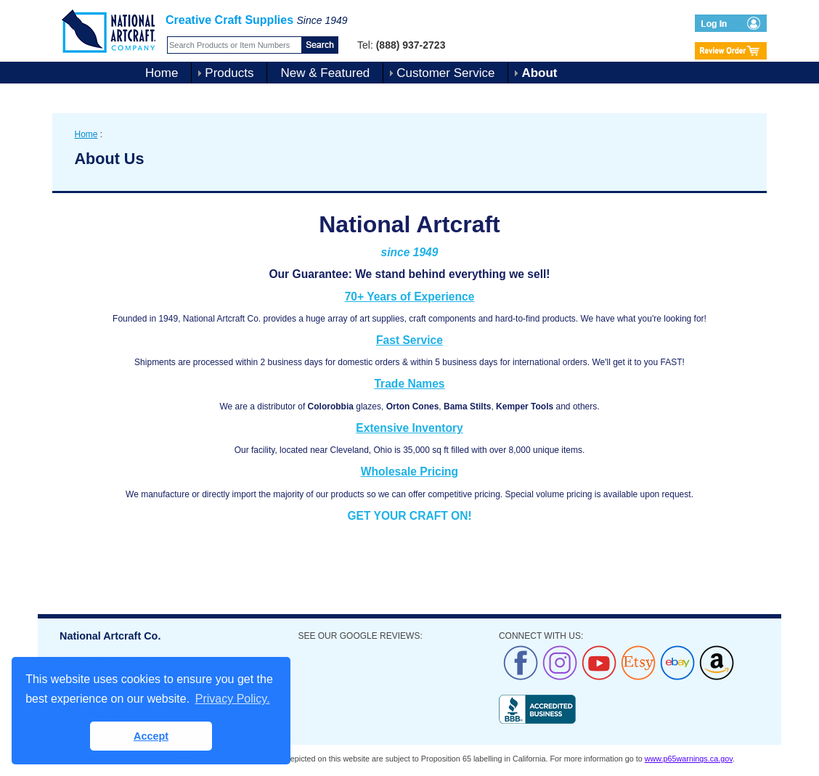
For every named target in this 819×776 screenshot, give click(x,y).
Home (161, 73)
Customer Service (445, 73)
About (539, 73)
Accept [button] (151, 736)
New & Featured (325, 73)
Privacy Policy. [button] (232, 699)
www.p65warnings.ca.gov (689, 758)
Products (229, 73)
